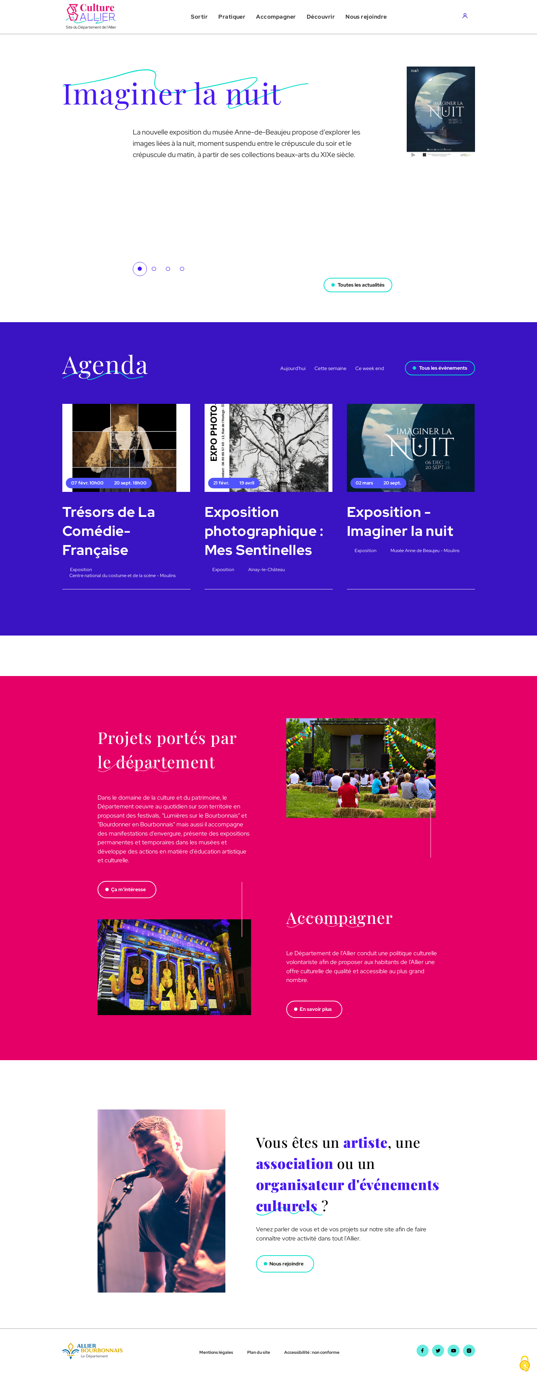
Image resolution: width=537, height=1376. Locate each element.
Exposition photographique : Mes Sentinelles (264, 530)
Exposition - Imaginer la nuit (400, 521)
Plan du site (258, 1352)
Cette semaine (330, 368)
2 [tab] (154, 269)
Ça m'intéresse (128, 889)
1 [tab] (140, 269)
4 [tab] (182, 269)
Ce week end (369, 368)
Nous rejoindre (286, 1264)
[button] (199, 16)
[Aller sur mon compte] (467, 16)
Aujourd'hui (293, 368)
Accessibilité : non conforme (311, 1352)
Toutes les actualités (361, 285)
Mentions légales (216, 1352)
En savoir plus (316, 1009)
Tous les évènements (443, 368)
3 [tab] (168, 269)
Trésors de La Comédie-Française (108, 530)
